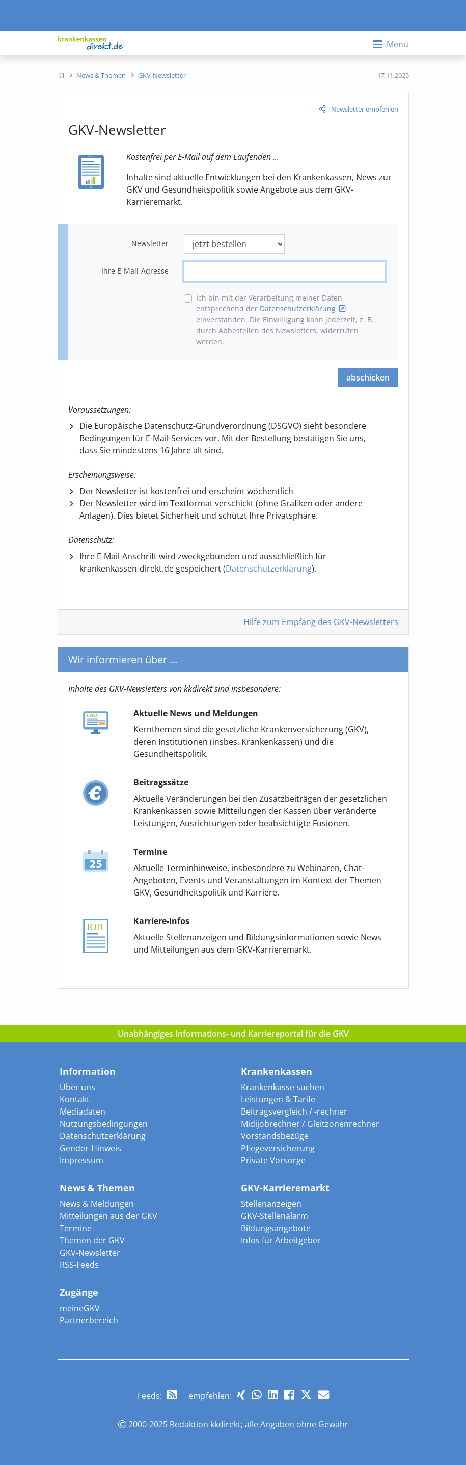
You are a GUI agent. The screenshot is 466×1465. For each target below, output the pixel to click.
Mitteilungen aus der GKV (108, 1216)
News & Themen (97, 1188)
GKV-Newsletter (90, 1252)
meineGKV (80, 1308)
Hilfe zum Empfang (320, 622)
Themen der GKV (92, 1240)
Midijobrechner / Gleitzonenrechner (310, 1123)
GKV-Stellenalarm (274, 1216)
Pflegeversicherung (278, 1148)
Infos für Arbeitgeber (281, 1240)
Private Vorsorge (273, 1160)
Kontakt (75, 1099)
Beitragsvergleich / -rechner (294, 1111)
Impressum (81, 1160)
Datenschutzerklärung (298, 308)
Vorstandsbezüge (275, 1136)
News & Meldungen (97, 1203)
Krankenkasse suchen (282, 1087)
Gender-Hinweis (90, 1148)
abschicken (368, 377)
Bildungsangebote (276, 1228)
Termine (76, 1228)
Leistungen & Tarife (278, 1099)
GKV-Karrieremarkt (285, 1188)
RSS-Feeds (79, 1264)
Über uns (77, 1087)
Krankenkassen (276, 1071)
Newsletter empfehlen (364, 109)
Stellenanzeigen (271, 1203)
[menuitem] (61, 75)
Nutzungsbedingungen (104, 1123)
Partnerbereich (89, 1320)
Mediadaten (82, 1111)
